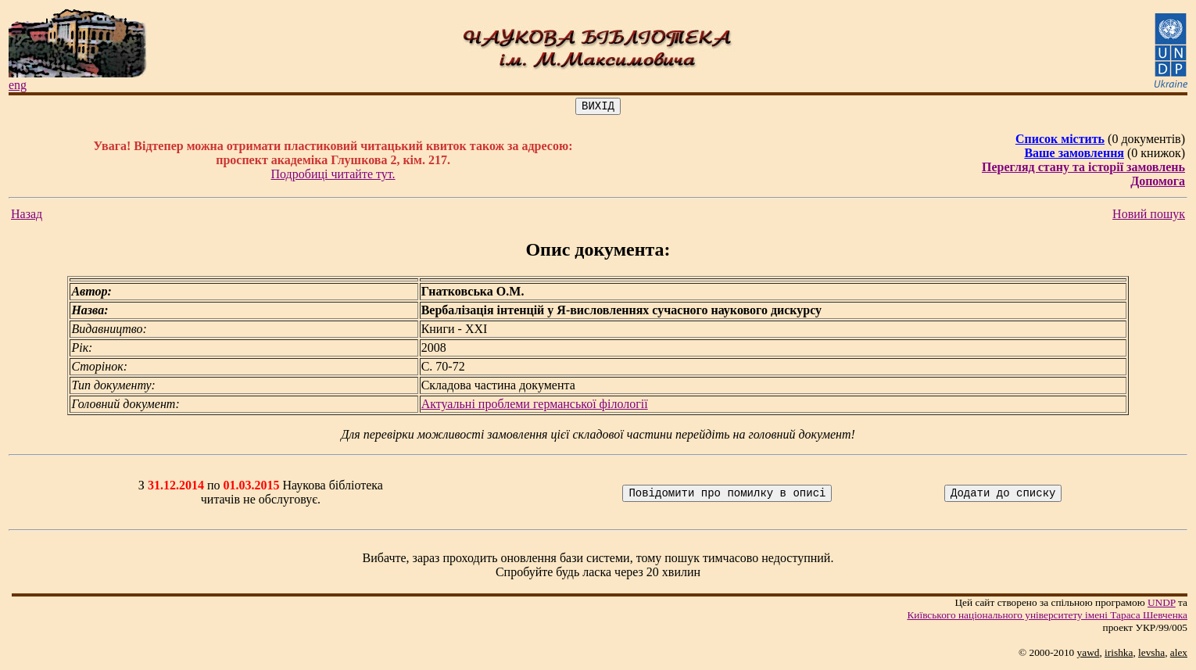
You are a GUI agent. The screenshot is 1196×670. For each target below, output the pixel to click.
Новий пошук (1148, 216)
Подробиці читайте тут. (333, 176)
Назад (26, 216)
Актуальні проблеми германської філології (534, 406)
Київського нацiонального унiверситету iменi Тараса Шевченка (1047, 617)
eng (18, 84)
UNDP (1162, 605)
